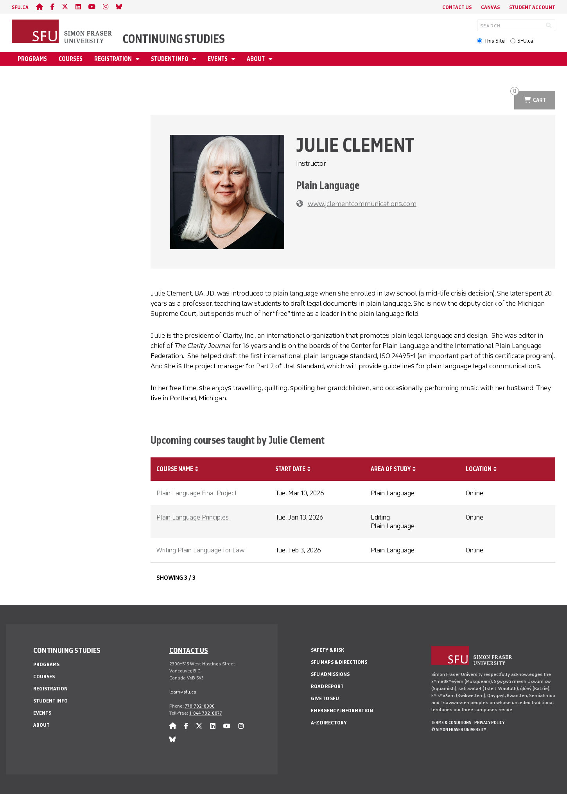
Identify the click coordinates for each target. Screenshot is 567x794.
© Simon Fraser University (458, 729)
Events (218, 59)
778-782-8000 (200, 706)
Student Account (532, 7)
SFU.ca (525, 41)
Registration (113, 59)
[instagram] (105, 7)
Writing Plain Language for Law (200, 550)
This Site (494, 41)
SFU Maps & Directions (339, 662)
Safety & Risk (327, 650)
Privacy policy (489, 722)
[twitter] (65, 7)
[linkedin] (78, 7)
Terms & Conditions (451, 722)
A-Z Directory (329, 722)
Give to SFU (325, 698)
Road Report (327, 686)
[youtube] (91, 7)
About (256, 59)
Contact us (188, 650)
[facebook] (52, 7)
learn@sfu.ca (182, 692)
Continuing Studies (174, 39)
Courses (71, 59)
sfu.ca (20, 7)
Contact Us (457, 7)
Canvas (490, 7)
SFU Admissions (330, 674)
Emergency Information (342, 710)
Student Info (170, 59)
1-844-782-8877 (205, 713)
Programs (32, 59)
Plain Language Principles (192, 517)
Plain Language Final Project (196, 493)
